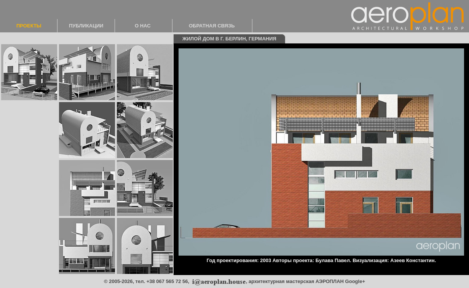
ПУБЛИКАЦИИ (86, 26)
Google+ (355, 281)
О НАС (143, 26)
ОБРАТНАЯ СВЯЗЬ (212, 26)
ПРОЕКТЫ (28, 26)
